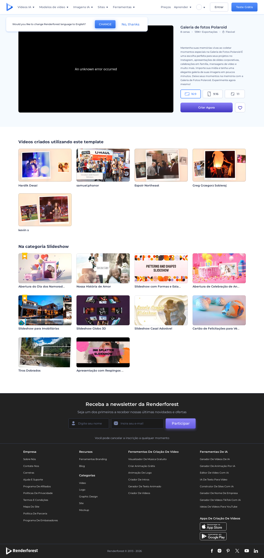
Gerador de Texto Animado (144, 486)
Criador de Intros (138, 479)
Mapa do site (31, 506)
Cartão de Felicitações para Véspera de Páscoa (227, 328)
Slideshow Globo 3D (91, 328)
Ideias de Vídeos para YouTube (218, 506)
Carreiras (28, 472)
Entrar (219, 7)
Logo (82, 489)
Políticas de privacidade (38, 493)
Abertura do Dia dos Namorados (42, 286)
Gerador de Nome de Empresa (219, 493)
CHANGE (105, 24)
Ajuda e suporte (33, 479)
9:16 (212, 94)
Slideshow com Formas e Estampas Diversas (167, 286)
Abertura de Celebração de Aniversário (221, 286)
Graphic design (88, 496)
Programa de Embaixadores (40, 520)
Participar (181, 423)
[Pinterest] (228, 551)
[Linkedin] (256, 551)
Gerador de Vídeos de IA (215, 459)
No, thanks (130, 24)
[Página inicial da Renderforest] (9, 7)
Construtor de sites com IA (217, 486)
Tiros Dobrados (29, 370)
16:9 (190, 94)
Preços (166, 7)
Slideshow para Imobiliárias (38, 328)
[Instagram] (219, 551)
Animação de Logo (140, 472)
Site (81, 503)
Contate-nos (31, 465)
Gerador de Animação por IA (217, 465)
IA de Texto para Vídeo (213, 479)
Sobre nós (29, 459)
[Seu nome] (89, 423)
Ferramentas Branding (93, 459)
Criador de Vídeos (139, 493)
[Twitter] (237, 551)
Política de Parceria (35, 513)
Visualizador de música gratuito (147, 459)
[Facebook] (212, 551)
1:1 (234, 94)
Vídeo (82, 482)
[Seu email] (137, 423)
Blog (82, 465)
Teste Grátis (244, 7)
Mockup (84, 510)
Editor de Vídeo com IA (214, 472)
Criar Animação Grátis (141, 465)
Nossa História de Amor (93, 286)
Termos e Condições (35, 499)
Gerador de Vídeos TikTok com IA (220, 499)
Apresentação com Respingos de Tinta (105, 370)
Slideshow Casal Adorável (153, 328)
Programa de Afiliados (37, 486)
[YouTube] (246, 551)
